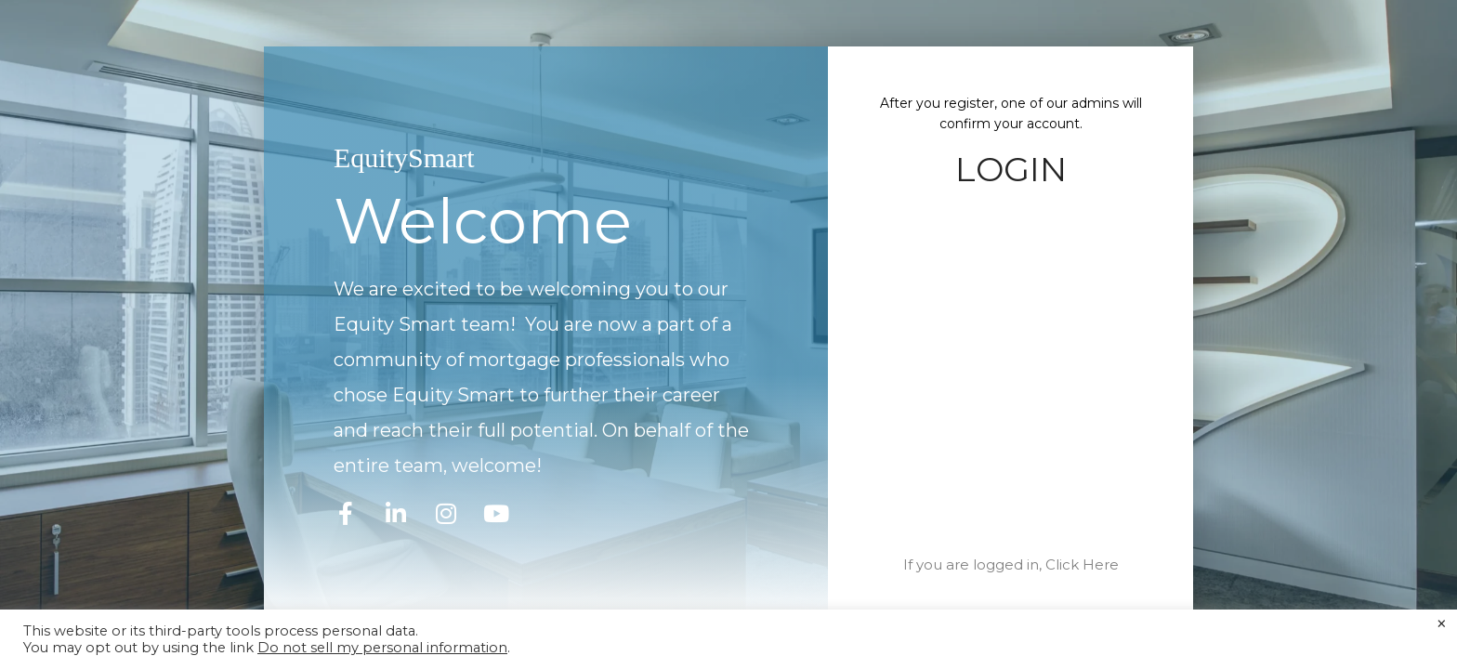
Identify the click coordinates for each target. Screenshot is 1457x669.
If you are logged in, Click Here (1011, 564)
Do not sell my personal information (382, 647)
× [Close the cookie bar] (1442, 624)
